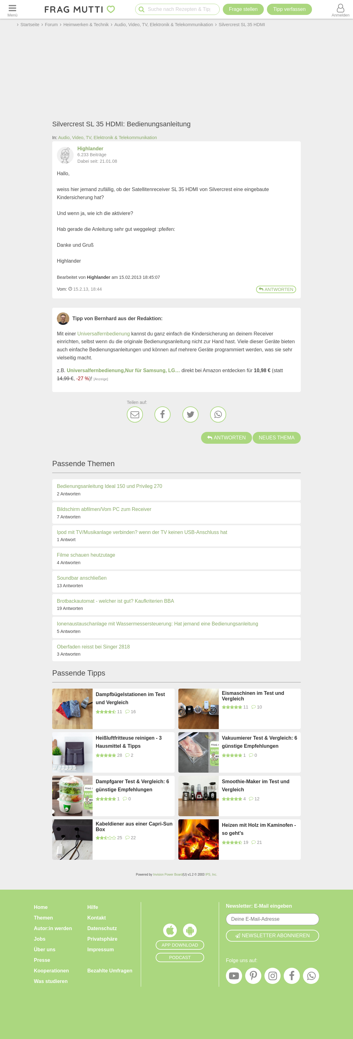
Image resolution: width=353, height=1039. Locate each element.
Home (41, 907)
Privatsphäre (102, 939)
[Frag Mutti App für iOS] (170, 932)
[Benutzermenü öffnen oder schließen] (340, 9)
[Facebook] (162, 414)
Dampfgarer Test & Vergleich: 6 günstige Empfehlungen (132, 785)
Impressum (100, 949)
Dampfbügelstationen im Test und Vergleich (130, 698)
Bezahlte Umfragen (109, 970)
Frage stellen (243, 9)
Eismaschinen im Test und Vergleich (253, 695)
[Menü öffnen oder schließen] (12, 9)
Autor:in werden (53, 928)
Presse (42, 960)
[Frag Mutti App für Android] (190, 932)
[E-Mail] (135, 414)
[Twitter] (190, 414)
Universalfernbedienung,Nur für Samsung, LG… (123, 370)
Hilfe (92, 907)
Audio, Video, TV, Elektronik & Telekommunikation (107, 137)
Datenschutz (102, 928)
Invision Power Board (168, 874)
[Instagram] (272, 977)
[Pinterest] (253, 977)
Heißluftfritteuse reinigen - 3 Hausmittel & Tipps (129, 742)
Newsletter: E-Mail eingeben (259, 906)
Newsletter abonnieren (272, 935)
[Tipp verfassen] (289, 9)
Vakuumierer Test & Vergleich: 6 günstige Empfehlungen (259, 742)
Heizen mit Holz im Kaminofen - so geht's (259, 829)
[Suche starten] (141, 9)
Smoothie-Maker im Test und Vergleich (256, 785)
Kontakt (96, 917)
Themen (43, 917)
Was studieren (51, 981)
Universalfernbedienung (103, 333)
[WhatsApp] (218, 414)
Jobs (39, 939)
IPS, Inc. (211, 874)
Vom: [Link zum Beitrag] (62, 289)
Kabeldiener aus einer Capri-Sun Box (134, 826)
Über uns (44, 949)
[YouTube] (234, 977)
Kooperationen (51, 970)
